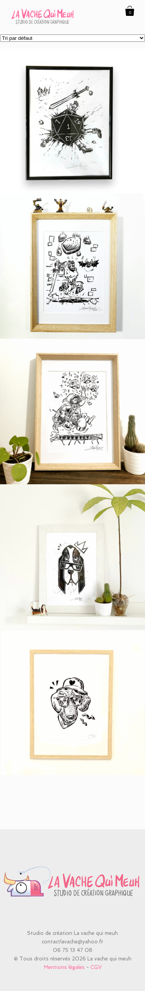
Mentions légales (64, 967)
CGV (96, 967)
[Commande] (72, 38)
